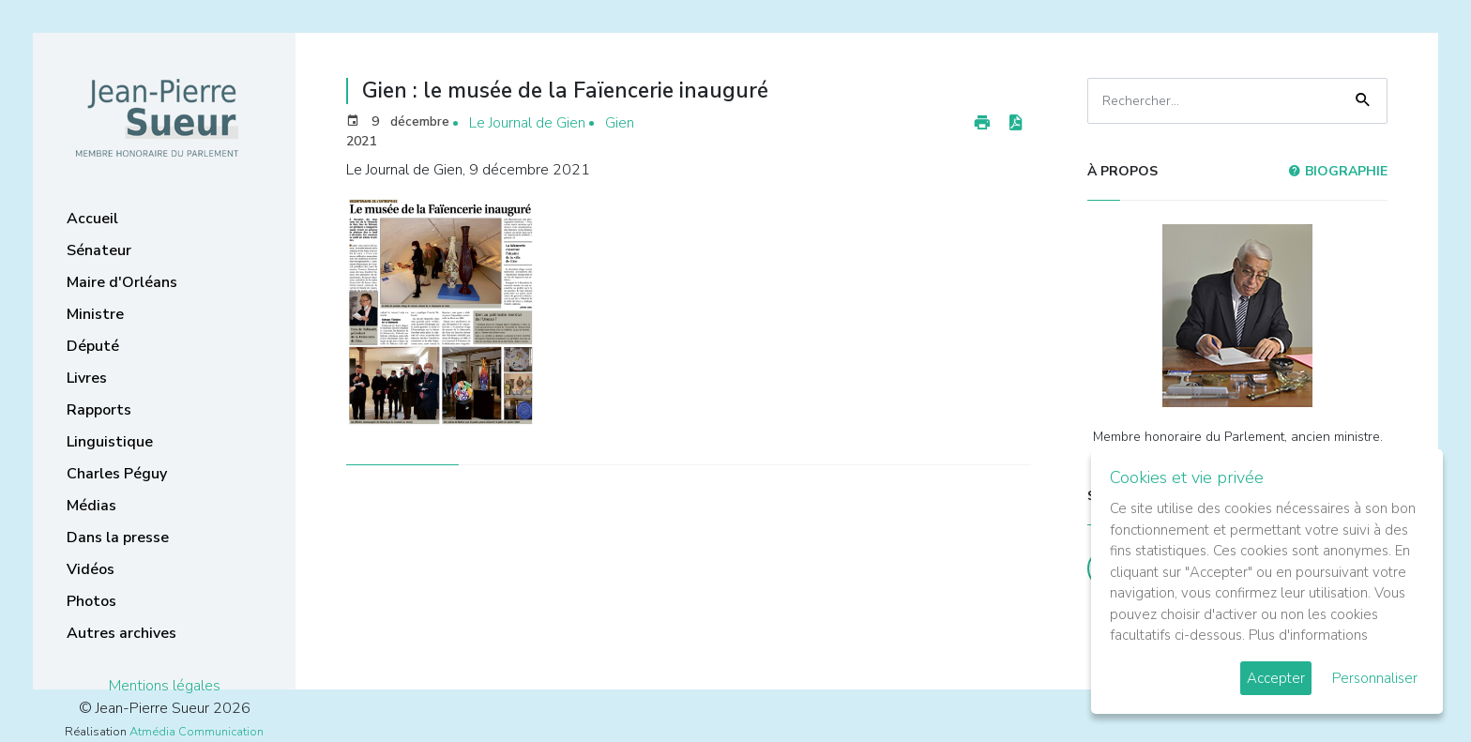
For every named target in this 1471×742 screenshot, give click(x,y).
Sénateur (99, 250)
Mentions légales (164, 685)
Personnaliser (1375, 678)
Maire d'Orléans (122, 282)
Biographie (1338, 171)
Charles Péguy (117, 473)
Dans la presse (118, 537)
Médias (91, 505)
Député (93, 346)
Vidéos (90, 569)
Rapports (99, 410)
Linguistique (110, 442)
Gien (619, 123)
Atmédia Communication (196, 731)
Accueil (92, 218)
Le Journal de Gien (527, 123)
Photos (91, 601)
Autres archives (121, 633)
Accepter (1276, 678)
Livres (87, 378)
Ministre (95, 314)
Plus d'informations (1308, 635)
